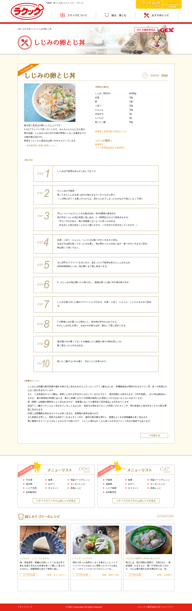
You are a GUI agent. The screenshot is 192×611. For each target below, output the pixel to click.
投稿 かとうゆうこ (56, 575)
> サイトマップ (25, 607)
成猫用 (109, 484)
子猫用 (109, 480)
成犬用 (29, 484)
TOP (19, 29)
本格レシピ (49, 145)
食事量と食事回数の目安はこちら (111, 131)
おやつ (51, 484)
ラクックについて (73, 15)
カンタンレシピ (77, 484)
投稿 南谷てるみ (110, 575)
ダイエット (53, 488)
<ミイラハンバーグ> (82, 558)
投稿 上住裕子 (164, 575)
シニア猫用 (111, 488)
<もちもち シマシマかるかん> (35, 558)
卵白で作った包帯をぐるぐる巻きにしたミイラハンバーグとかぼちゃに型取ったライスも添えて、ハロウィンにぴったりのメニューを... (95, 565)
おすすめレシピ (156, 15)
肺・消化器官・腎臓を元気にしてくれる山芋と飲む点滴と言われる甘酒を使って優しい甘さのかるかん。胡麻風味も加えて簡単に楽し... (42, 565)
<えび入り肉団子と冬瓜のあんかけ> (143, 558)
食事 (41, 145)
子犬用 (29, 480)
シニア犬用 (31, 488)
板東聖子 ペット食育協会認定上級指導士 (110, 146)
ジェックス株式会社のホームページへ (155, 607)
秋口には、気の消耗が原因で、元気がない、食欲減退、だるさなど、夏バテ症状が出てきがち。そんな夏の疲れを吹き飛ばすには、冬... (148, 565)
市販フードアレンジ (80, 480)
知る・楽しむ (115, 15)
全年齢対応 (32, 145)
